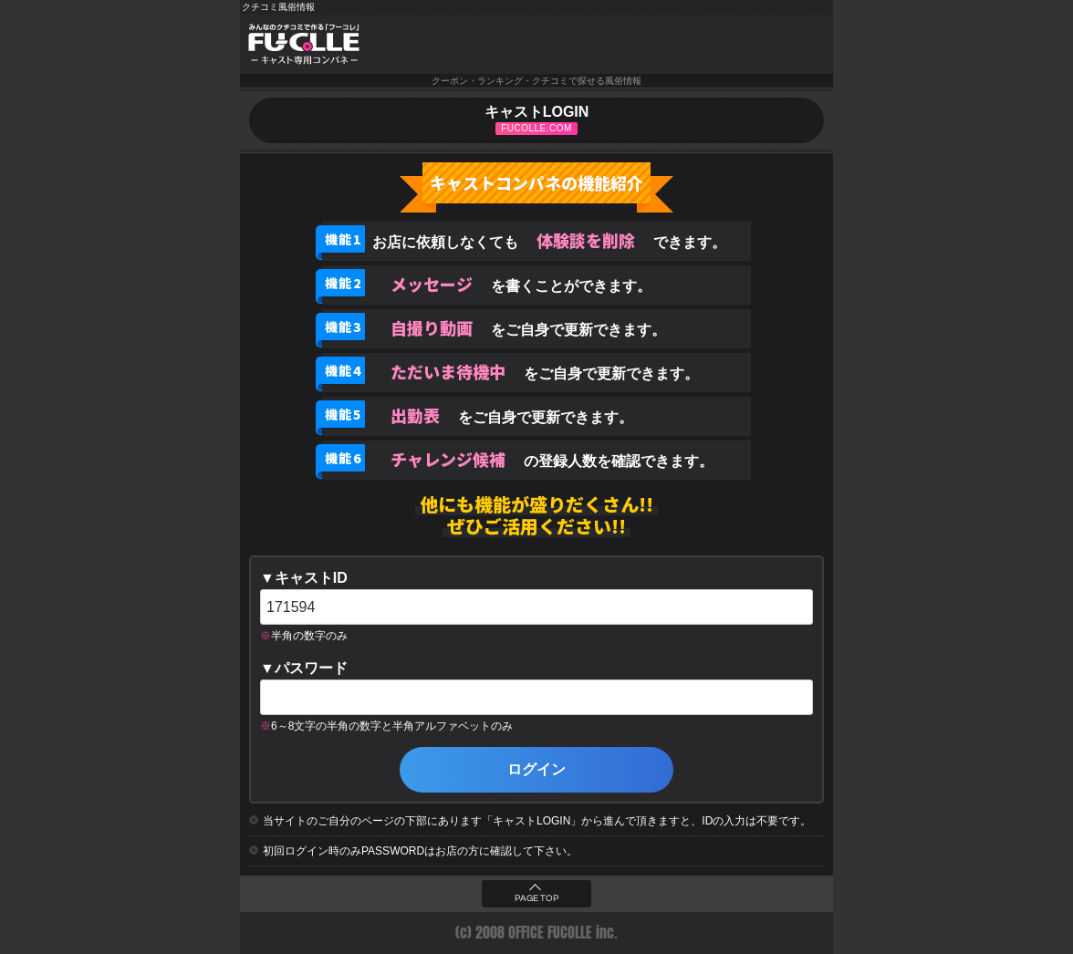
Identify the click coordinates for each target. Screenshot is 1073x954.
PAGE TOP (536, 898)
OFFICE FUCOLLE (550, 932)
